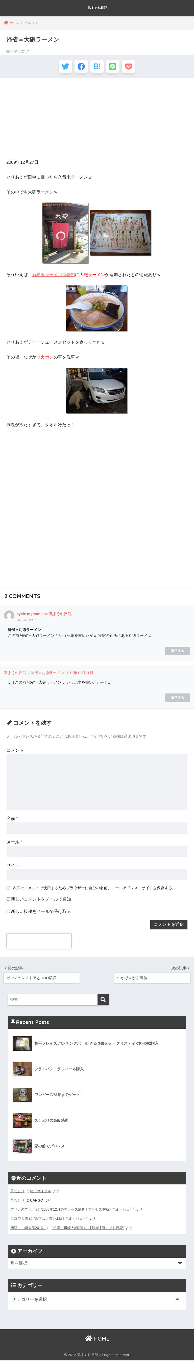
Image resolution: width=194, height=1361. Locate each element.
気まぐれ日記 (97, 7)
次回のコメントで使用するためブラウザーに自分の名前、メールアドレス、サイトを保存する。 (94, 889)
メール (14, 843)
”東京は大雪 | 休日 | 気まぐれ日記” (61, 1220)
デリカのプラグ (22, 1211)
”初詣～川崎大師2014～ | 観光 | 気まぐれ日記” (88, 1229)
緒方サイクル (40, 1192)
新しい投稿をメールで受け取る (41, 913)
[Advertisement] (97, 120)
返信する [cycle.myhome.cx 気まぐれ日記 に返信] (177, 652)
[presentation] (39, 942)
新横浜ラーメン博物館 (53, 276)
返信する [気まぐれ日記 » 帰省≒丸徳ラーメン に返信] (177, 699)
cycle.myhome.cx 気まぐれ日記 (44, 615)
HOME (97, 1340)
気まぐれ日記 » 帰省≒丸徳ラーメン (34, 674)
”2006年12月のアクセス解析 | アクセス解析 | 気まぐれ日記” (88, 1211)
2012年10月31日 (79, 674)
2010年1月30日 (27, 622)
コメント (15, 751)
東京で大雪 (19, 1220)
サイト (13, 867)
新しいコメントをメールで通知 (41, 901)
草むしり (17, 1192)
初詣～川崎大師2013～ (28, 1229)
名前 (12, 820)
